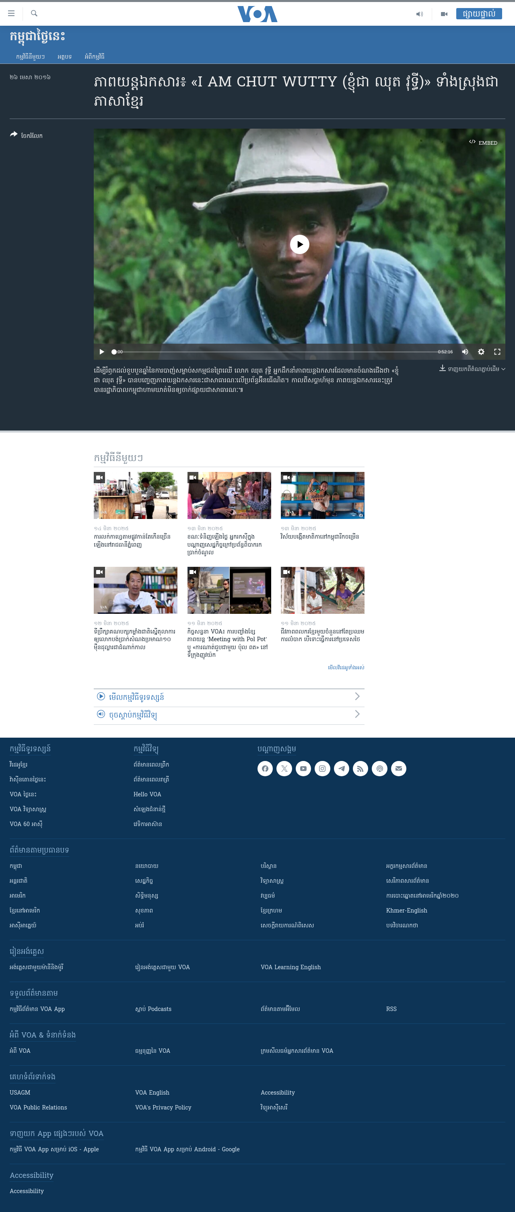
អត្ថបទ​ (65, 57)
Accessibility (278, 1093)
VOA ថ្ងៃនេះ (23, 795)
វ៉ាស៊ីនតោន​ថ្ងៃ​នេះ (28, 780)
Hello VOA (147, 795)
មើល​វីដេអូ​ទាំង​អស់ (346, 668)
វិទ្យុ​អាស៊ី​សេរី (274, 1108)
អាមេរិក (18, 896)
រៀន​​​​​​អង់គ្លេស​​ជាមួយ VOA (162, 968)
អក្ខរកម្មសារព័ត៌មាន (406, 866)
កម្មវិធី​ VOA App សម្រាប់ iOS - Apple (54, 1150)
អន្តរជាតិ (18, 881)
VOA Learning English (291, 968)
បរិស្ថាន (269, 866)
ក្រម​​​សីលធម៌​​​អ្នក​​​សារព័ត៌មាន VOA (297, 1051)
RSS (391, 1009)
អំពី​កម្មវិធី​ (95, 57)
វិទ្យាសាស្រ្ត (272, 881)
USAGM (20, 1093)
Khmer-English (406, 911)
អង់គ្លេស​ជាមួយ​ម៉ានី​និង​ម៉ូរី (36, 968)
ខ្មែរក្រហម (271, 911)
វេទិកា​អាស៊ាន (148, 824)
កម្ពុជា (16, 866)
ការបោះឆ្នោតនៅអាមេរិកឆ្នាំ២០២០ (422, 896)
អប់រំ (139, 926)
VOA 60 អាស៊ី (26, 824)
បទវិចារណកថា (402, 926)
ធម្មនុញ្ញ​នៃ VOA (153, 1051)
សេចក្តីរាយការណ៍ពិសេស (287, 926)
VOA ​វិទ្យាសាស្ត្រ (28, 810)
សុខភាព (144, 911)
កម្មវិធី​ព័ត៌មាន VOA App (37, 1009)
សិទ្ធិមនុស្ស (147, 896)
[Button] (26, 137)
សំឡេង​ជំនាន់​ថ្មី (149, 810)
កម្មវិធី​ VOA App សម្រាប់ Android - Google (187, 1150)
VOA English (152, 1093)
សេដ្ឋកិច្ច (144, 881)
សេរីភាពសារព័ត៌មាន (407, 881)
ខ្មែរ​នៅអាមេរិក (25, 911)
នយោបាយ (147, 866)
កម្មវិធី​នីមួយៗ (30, 57)
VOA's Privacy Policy (163, 1108)
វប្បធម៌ (268, 896)
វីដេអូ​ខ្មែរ (18, 765)
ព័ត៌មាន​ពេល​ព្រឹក (151, 765)
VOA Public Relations (38, 1108)
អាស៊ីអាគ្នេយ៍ (23, 926)
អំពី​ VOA (20, 1051)
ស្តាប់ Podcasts (153, 1009)
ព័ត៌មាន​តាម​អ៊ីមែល (280, 1009)
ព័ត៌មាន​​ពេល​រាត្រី (151, 780)
